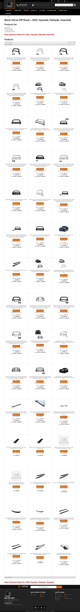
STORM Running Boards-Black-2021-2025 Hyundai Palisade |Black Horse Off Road (16, 554)
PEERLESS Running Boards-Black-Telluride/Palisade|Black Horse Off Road (40, 448)
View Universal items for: (29, 582)
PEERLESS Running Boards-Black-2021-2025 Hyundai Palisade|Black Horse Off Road (16, 448)
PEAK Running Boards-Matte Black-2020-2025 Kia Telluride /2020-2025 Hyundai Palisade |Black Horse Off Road (16, 412)
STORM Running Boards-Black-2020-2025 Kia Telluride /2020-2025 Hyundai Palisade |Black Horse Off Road (64, 518)
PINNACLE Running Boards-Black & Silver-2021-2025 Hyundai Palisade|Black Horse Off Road (63, 448)
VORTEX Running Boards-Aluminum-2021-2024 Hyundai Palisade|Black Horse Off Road (40, 554)
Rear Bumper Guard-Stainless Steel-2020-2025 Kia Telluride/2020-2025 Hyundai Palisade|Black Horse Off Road (40, 519)
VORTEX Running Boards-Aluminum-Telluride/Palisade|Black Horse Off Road (64, 554)
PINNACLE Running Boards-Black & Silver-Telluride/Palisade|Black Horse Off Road (16, 483)
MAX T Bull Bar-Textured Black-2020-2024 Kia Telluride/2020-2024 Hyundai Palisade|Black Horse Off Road (64, 377)
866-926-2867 (9, 598)
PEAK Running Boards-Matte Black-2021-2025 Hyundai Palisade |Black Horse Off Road (40, 412)
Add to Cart (16, 310)
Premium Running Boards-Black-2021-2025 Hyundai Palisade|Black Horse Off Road (40, 483)
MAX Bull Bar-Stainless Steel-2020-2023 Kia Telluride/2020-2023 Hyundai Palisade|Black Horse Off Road (64, 342)
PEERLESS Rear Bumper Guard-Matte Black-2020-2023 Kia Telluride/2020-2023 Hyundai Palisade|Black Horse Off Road (63, 413)
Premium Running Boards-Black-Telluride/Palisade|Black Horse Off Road (63, 483)
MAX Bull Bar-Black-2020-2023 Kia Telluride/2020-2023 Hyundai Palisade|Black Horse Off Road (40, 341)
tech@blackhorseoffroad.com (13, 600)
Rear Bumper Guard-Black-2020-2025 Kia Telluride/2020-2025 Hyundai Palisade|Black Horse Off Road (16, 518)
